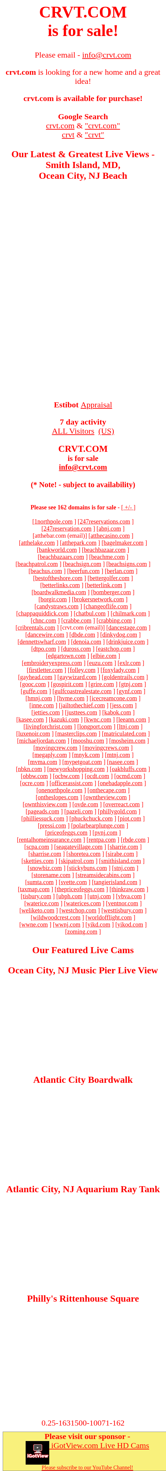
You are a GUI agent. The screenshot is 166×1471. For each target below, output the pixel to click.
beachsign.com (83, 564)
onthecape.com (107, 790)
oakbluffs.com (129, 769)
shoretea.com (84, 853)
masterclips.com (77, 733)
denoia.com (87, 641)
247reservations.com (105, 521)
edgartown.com (66, 656)
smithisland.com (121, 861)
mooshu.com (88, 740)
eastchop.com (114, 648)
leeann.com (132, 719)
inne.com (42, 705)
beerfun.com (84, 571)
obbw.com (35, 776)
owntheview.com (106, 797)
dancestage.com (127, 627)
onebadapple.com (121, 783)
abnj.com (110, 528)
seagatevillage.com (79, 846)
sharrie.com (124, 846)
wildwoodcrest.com (56, 917)
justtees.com (82, 712)
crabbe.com (77, 620)
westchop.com (78, 910)
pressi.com (53, 825)
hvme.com (71, 698)
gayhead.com (36, 677)
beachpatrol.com (38, 564)
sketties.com (39, 861)
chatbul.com (91, 613)
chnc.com (44, 620)
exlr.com (129, 663)
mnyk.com (87, 754)
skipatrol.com (77, 861)
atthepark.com (79, 542)
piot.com (130, 818)
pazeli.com (79, 811)
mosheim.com (128, 740)
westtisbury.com (123, 910)
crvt (68, 134)
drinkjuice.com (126, 641)
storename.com (51, 875)
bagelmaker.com (123, 542)
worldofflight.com (109, 917)
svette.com (74, 882)
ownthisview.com (46, 804)
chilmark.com (129, 613)
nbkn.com (30, 769)
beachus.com (46, 571)
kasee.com (31, 719)
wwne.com (34, 924)
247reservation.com (67, 528)
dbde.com (83, 634)
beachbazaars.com (62, 557)
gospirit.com (68, 684)
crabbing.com (115, 620)
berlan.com (120, 571)
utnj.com (100, 896)
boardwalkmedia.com (59, 592)
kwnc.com (98, 719)
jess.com (122, 705)
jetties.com (46, 712)
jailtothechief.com (83, 705)
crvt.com (60, 125)
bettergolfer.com (109, 578)
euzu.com (100, 663)
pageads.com (43, 811)
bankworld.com (58, 549)
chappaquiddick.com (43, 613)
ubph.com (70, 896)
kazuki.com (65, 719)
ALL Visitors (73, 431)
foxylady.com (119, 670)
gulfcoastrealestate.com (82, 691)
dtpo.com (44, 648)
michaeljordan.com (42, 740)
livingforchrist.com (49, 726)
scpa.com (37, 846)
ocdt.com (98, 776)
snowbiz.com (46, 868)
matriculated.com (125, 733)
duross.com (77, 648)
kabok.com (117, 712)
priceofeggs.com (67, 832)
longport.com (95, 726)
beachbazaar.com (105, 549)
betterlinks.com (61, 585)
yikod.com (130, 924)
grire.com (102, 684)
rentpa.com (101, 839)
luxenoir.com (34, 733)
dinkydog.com (119, 634)
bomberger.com (112, 592)
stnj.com (124, 868)
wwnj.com (68, 924)
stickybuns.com (88, 868)
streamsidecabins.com (104, 875)
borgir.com (53, 599)
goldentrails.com (124, 677)
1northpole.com (53, 521)
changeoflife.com (107, 606)
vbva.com (130, 896)
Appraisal (96, 404)
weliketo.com (38, 910)
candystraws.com (57, 606)
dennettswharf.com (43, 641)
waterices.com (83, 903)
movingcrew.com (56, 747)
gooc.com (34, 684)
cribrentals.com (36, 627)
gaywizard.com (77, 677)
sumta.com (40, 882)
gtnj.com (132, 684)
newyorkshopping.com (77, 769)
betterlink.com (104, 585)
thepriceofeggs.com (80, 889)
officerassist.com (72, 783)
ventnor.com (123, 903)
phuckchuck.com (92, 818)
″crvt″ (94, 134)
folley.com (82, 670)
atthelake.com (38, 542)
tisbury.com (37, 896)
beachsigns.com (127, 564)
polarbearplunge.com (98, 825)
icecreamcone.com (114, 698)
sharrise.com (45, 853)
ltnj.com (129, 726)
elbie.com (104, 656)
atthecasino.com (110, 535)
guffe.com (35, 691)
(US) (106, 431)
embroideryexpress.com (53, 663)
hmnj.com (40, 698)
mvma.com (43, 762)
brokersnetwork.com (99, 599)
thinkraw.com (128, 889)
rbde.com (134, 839)
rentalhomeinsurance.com (50, 839)
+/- (128, 507)
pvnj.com (105, 832)
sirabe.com (121, 853)
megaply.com (50, 754)
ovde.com (86, 804)
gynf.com (130, 691)
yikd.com (98, 924)
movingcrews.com (106, 747)
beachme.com (107, 557)
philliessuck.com (43, 818)
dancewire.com (45, 634)
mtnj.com (118, 754)
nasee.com (121, 762)
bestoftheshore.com (58, 578)
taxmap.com (35, 889)
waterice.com (42, 903)
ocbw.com (67, 776)
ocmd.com (129, 776)
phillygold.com (118, 811)
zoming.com (82, 931)
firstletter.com (45, 670)
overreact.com (122, 804)
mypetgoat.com (83, 762)
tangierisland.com (115, 882)
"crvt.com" (102, 125)
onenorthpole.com (60, 790)
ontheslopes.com (58, 797)
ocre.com (33, 783)
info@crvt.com (83, 467)
